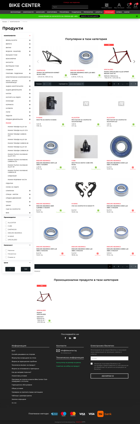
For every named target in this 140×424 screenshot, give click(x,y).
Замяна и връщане (19, 399)
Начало (4, 21)
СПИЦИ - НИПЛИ (12, 194)
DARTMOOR (12, 229)
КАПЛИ (8, 93)
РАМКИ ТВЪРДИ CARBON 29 (18, 150)
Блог (13, 351)
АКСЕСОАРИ (40, 12)
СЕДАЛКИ (9, 183)
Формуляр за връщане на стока (24, 358)
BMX (7, 213)
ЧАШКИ (8, 202)
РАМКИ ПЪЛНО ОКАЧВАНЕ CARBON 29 (18, 171)
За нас (14, 403)
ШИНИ (8, 205)
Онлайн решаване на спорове (23, 354)
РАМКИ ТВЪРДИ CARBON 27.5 (17, 135)
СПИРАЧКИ (10, 191)
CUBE (10, 226)
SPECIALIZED (12, 240)
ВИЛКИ (8, 47)
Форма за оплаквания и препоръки (25, 369)
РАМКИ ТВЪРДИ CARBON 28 (18, 143)
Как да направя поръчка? (21, 372)
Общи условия (17, 388)
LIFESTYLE (98, 12)
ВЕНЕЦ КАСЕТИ (11, 40)
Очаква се (11, 257)
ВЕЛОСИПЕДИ (16, 12)
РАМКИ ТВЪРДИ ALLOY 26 (17, 127)
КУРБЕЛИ (9, 108)
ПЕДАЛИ (9, 116)
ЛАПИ (8, 112)
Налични (11, 250)
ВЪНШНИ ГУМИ (11, 55)
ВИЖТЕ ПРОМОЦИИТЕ (89, 16)
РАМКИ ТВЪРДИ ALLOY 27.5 (18, 130)
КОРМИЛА (10, 104)
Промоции (109, 12)
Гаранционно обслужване (22, 385)
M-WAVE (11, 236)
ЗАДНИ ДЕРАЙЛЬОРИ (14, 90)
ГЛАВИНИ (9, 70)
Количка (135, 5)
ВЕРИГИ (9, 44)
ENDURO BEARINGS (15, 233)
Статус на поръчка (72, 2)
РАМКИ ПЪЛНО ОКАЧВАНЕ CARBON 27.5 (18, 160)
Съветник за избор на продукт (68, 366)
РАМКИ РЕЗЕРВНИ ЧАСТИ (17, 179)
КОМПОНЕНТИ (28, 12)
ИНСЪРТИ (9, 62)
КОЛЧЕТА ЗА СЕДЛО (13, 97)
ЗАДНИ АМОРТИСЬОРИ (14, 86)
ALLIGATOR (12, 223)
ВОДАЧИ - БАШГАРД (13, 51)
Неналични (12, 254)
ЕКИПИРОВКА (52, 12)
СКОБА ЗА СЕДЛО (12, 187)
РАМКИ (8, 123)
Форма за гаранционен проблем (24, 361)
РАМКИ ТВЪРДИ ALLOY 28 (17, 139)
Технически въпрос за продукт (23, 365)
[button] (38, 61)
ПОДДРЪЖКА (76, 12)
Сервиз (119, 12)
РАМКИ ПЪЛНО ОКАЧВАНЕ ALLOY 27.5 (18, 155)
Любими (129, 5)
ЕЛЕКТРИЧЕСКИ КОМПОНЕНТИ (17, 77)
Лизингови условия (19, 376)
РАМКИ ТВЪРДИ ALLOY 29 (17, 147)
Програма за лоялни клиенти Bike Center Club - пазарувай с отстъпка (30, 380)
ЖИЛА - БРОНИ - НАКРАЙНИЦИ (12, 81)
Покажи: (39, 84)
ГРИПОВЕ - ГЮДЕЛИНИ (14, 73)
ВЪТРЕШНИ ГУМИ (12, 66)
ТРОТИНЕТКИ (88, 12)
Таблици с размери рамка (22, 396)
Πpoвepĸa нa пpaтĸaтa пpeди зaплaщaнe (27, 392)
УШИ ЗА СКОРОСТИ (13, 209)
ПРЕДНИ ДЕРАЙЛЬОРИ (14, 119)
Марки (126, 12)
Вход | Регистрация (119, 7)
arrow (30, 35)
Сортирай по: (63, 84)
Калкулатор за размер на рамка (68, 362)
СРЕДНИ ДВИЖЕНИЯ (13, 198)
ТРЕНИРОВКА (64, 12)
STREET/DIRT (12, 176)
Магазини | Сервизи (107, 7)
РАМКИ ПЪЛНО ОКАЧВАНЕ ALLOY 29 (18, 166)
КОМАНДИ (10, 101)
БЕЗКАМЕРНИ (11, 59)
